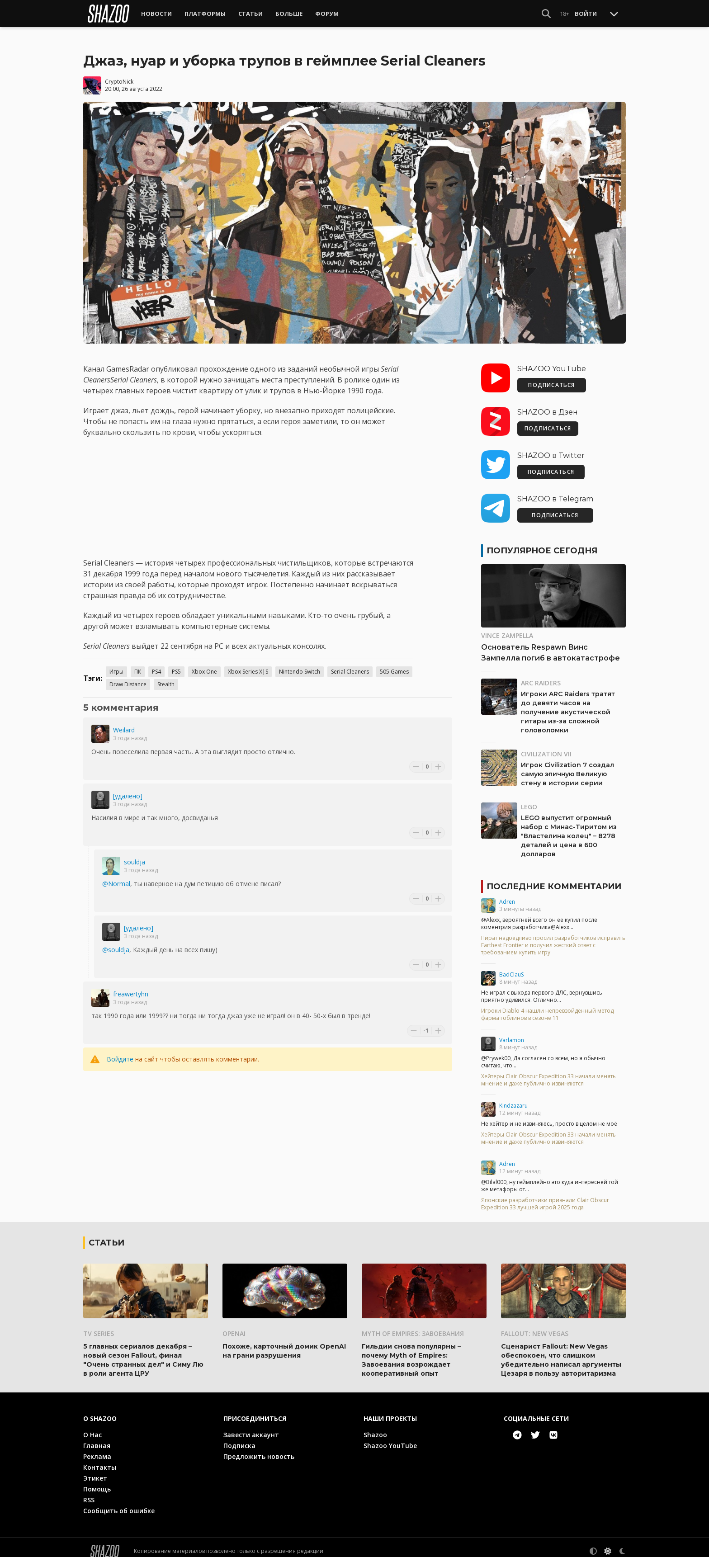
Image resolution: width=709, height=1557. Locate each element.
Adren (507, 894)
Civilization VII (546, 746)
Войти (586, 13)
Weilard (124, 722)
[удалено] (127, 788)
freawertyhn (130, 986)
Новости (156, 13)
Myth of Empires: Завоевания (413, 1325)
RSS (89, 1492)
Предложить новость (258, 1448)
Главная (96, 1438)
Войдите (120, 1051)
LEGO (529, 799)
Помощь (97, 1481)
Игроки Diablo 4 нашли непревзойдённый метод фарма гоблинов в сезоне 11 (547, 1007)
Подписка (239, 1438)
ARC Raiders (541, 675)
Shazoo (375, 1427)
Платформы (205, 13)
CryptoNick (119, 74)
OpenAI (234, 1325)
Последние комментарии (554, 879)
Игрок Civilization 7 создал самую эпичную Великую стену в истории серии (567, 767)
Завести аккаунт (251, 1427)
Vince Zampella (507, 628)
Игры (116, 664)
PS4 (156, 664)
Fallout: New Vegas (534, 1325)
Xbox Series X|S (248, 664)
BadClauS (511, 967)
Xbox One (204, 664)
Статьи (250, 13)
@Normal (116, 876)
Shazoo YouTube (390, 1438)
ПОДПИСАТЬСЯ (551, 378)
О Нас (92, 1427)
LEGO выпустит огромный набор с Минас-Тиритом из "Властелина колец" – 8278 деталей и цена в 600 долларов (569, 829)
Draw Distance (128, 677)
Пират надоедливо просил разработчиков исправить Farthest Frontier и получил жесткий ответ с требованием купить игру (553, 938)
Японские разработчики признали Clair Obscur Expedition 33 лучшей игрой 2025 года (545, 1196)
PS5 (176, 664)
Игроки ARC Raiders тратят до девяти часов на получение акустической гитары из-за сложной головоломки (568, 705)
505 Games (394, 664)
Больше (289, 13)
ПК (137, 664)
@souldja (115, 942)
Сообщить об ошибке (119, 1503)
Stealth (166, 677)
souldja (134, 854)
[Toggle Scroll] (614, 13)
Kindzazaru (513, 1098)
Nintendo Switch (299, 664)
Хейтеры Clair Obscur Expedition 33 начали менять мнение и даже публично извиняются (548, 1073)
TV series (98, 1325)
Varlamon (511, 1033)
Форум (327, 13)
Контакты (99, 1459)
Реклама (97, 1448)
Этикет (95, 1470)
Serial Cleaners (350, 664)
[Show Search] (546, 13)
